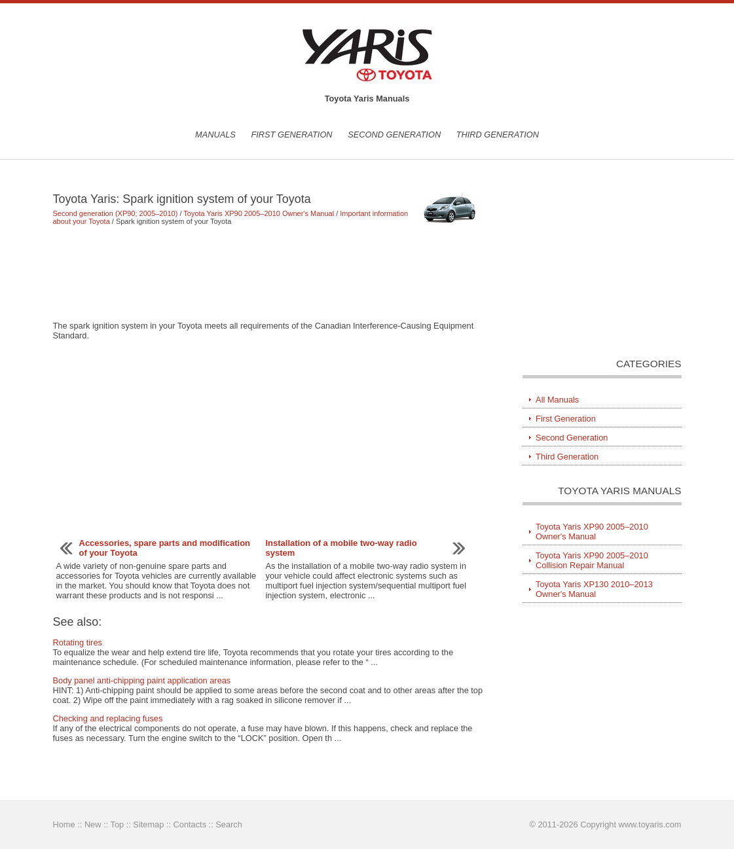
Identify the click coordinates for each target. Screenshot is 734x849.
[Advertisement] (269, 273)
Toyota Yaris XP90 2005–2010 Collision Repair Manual (592, 560)
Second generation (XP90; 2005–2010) (115, 213)
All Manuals (557, 400)
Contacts (190, 824)
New (92, 824)
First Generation (291, 134)
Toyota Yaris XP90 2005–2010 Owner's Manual (258, 213)
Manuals (215, 134)
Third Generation (497, 134)
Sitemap (148, 824)
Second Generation (394, 134)
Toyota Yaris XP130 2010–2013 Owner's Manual (594, 589)
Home (64, 824)
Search (228, 824)
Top (117, 824)
